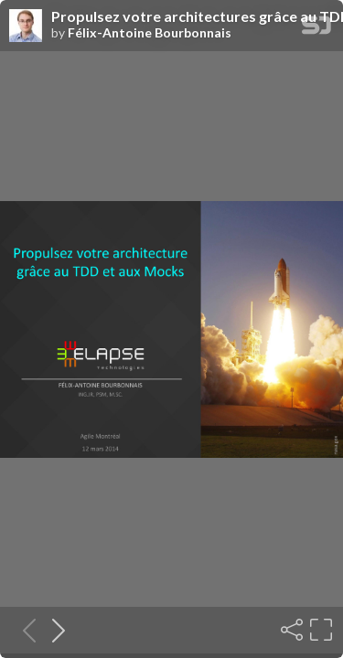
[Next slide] (53, 629)
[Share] (290, 629)
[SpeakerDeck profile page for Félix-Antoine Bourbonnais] (25, 26)
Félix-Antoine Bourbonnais (149, 33)
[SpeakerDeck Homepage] (316, 28)
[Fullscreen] (319, 629)
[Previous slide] (23, 629)
